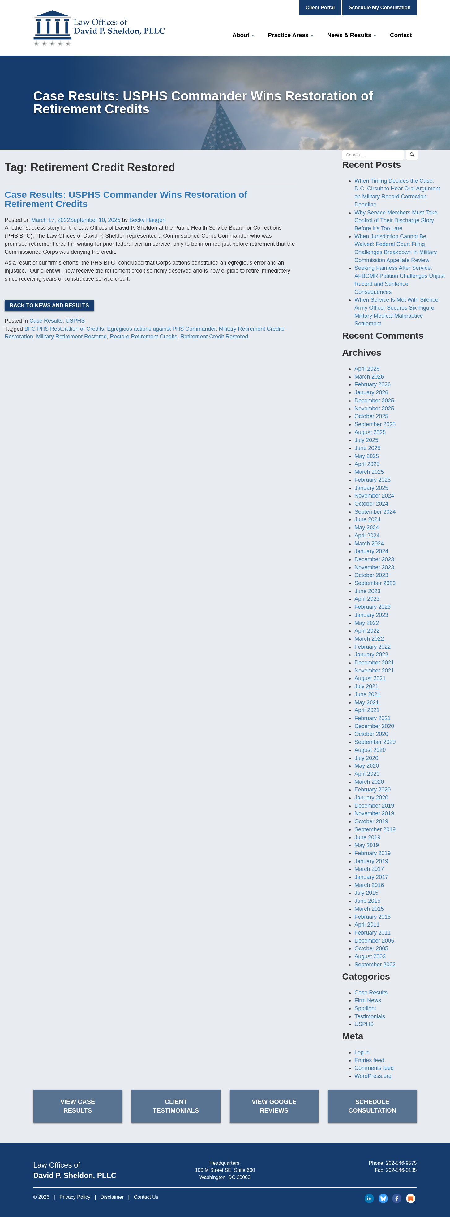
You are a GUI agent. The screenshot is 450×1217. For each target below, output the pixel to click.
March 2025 (369, 472)
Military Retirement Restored (71, 336)
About (243, 35)
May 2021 (366, 702)
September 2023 (375, 583)
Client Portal (320, 7)
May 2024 (366, 527)
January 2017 (371, 877)
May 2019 (366, 845)
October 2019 (371, 821)
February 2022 (372, 647)
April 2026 (366, 369)
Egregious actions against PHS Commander (161, 329)
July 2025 (366, 440)
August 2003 (370, 956)
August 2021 (370, 678)
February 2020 (372, 790)
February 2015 (372, 917)
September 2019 (375, 829)
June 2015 (367, 901)
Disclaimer (112, 1197)
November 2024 (374, 496)
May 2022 (366, 623)
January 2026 (371, 392)
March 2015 (369, 909)
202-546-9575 (401, 1163)
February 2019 (372, 853)
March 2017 (369, 869)
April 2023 (366, 599)
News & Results (351, 35)
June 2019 (367, 837)
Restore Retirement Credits (143, 336)
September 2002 (375, 964)
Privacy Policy (74, 1197)
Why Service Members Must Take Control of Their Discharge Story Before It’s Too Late (395, 220)
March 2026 (369, 377)
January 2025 (371, 488)
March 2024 (369, 544)
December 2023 (374, 559)
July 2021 (366, 686)
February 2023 (372, 607)
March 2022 (369, 639)
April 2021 (366, 710)
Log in (362, 1052)
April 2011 (366, 925)
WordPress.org (373, 1076)
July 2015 (366, 893)
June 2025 (367, 448)
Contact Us (146, 1197)
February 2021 (372, 718)
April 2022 (366, 631)
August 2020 (370, 750)
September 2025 (375, 424)
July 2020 (366, 758)
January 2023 (371, 615)
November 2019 (374, 813)
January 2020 (371, 798)
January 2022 (371, 654)
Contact (401, 35)
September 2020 (375, 742)
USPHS (75, 321)
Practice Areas (290, 35)
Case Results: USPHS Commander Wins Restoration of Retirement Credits (126, 199)
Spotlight (365, 1008)
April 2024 (366, 535)
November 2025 (374, 408)
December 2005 (374, 941)
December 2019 (374, 806)
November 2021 (374, 671)
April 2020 (366, 774)
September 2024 (375, 512)
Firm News (367, 1000)
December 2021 (374, 662)
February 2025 (372, 480)
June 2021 (367, 694)
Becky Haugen (147, 220)
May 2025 (366, 456)
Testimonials (369, 1016)
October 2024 (371, 504)
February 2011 (372, 933)
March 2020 (369, 782)
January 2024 (371, 551)
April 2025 (366, 464)
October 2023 (371, 575)
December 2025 (374, 400)
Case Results (45, 321)
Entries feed (369, 1060)
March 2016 (369, 885)
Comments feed (374, 1068)
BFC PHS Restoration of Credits (64, 329)
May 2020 (366, 766)
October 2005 (371, 948)
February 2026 (372, 384)
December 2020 (374, 726)
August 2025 (370, 432)
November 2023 (374, 567)
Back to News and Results (49, 305)
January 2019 (371, 861)
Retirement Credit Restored (214, 336)
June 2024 (367, 519)
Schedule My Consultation (379, 7)
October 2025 (371, 416)
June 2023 (367, 591)
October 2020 (371, 734)
